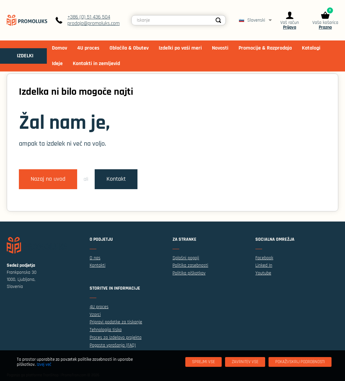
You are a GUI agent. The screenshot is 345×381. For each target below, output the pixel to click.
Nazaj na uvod (48, 179)
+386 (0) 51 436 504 (88, 17)
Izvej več (44, 364)
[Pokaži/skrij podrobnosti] (300, 362)
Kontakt (116, 179)
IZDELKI (25, 55)
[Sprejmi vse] (203, 362)
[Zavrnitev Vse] (245, 362)
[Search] (219, 20)
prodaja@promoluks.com (93, 23)
